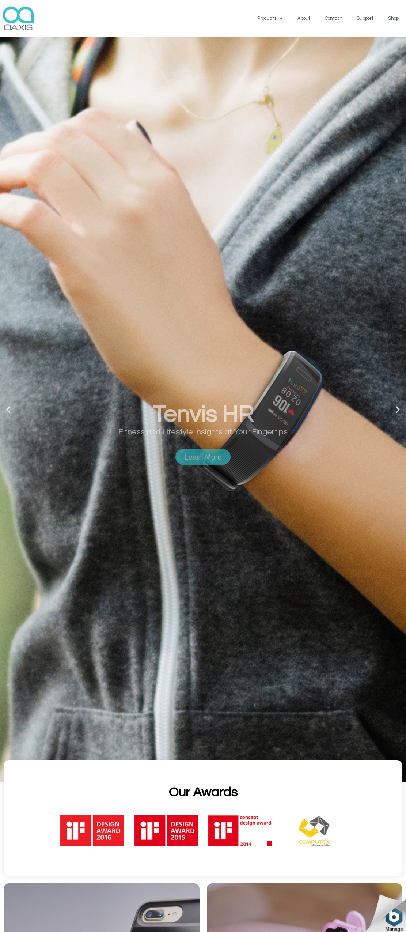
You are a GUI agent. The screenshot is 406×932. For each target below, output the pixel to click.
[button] (8, 409)
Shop (393, 18)
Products (270, 18)
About (303, 18)
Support (365, 18)
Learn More (202, 479)
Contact (333, 18)
